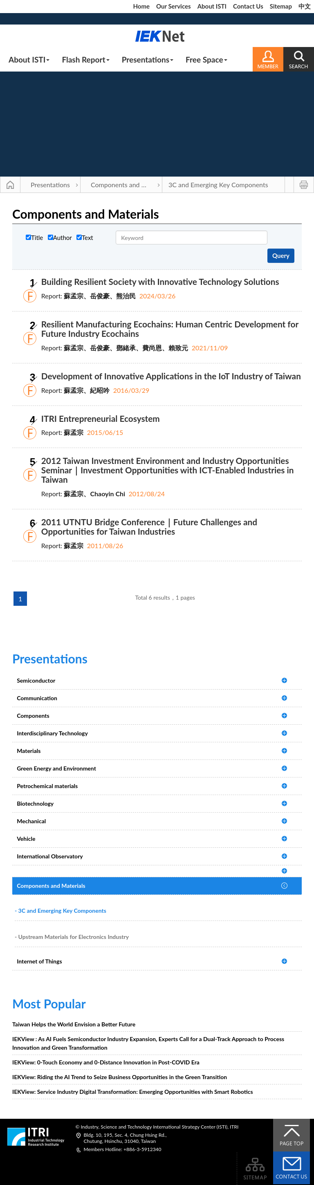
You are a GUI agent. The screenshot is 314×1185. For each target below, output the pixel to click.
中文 (304, 6)
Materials (28, 750)
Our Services (173, 6)
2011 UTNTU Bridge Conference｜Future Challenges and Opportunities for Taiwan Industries (149, 526)
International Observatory (50, 856)
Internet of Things (39, 961)
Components (33, 715)
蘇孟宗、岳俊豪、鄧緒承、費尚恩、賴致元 (126, 348)
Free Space (206, 59)
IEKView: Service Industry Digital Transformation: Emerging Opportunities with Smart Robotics (132, 1091)
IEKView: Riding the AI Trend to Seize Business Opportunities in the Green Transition (119, 1076)
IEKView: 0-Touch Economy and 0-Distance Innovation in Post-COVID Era (106, 1062)
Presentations (147, 59)
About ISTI (212, 6)
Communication (37, 697)
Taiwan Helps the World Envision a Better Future (73, 1024)
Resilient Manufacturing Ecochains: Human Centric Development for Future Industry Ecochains (169, 328)
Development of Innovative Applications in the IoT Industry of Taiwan (171, 376)
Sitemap (281, 6)
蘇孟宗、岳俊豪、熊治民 (100, 296)
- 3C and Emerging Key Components (60, 910)
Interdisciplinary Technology (52, 733)
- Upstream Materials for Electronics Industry (72, 936)
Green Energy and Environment (56, 768)
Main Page (10, 185)
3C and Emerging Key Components (218, 184)
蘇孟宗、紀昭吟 (87, 390)
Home (141, 6)
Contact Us (248, 6)
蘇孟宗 (73, 432)
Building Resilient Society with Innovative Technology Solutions (160, 281)
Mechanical (31, 821)
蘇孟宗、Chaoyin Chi (94, 493)
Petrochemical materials (47, 785)
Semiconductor (36, 680)
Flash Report (85, 59)
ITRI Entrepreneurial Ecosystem (100, 418)
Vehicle (26, 838)
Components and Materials (126, 184)
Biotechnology (35, 803)
